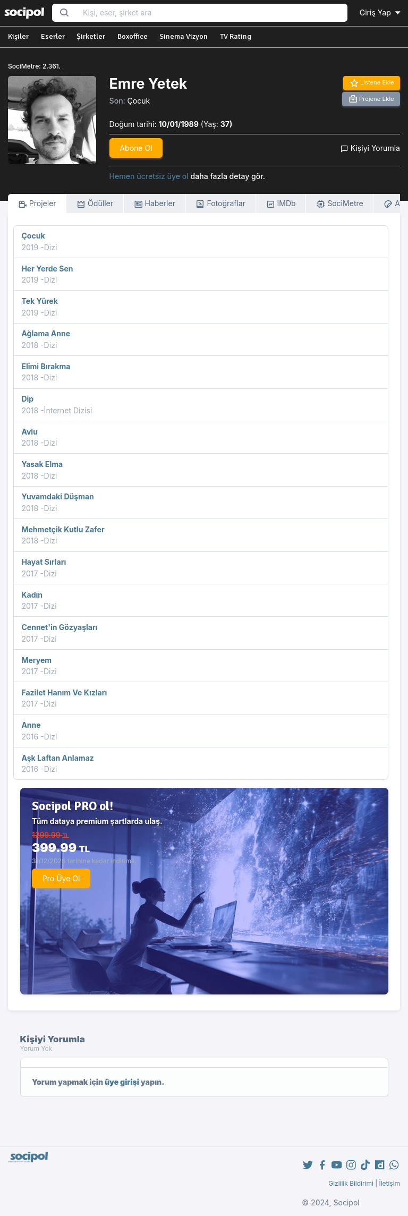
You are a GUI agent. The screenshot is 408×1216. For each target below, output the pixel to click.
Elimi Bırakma (45, 366)
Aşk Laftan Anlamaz (57, 757)
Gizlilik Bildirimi (350, 1183)
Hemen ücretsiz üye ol (149, 176)
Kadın (31, 594)
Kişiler (18, 36)
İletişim (389, 1183)
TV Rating (235, 36)
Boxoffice (132, 36)
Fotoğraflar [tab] (220, 204)
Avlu (29, 431)
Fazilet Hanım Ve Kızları (64, 692)
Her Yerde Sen (47, 268)
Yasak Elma (42, 464)
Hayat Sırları (43, 561)
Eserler (53, 36)
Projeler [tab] (37, 204)
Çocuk (139, 100)
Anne (30, 724)
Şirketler (90, 36)
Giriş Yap (381, 12)
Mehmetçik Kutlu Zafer (62, 529)
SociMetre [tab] (339, 204)
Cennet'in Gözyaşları (59, 627)
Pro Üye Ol (61, 878)
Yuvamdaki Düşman (57, 496)
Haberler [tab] (154, 204)
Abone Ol (136, 147)
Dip (27, 398)
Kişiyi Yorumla (370, 147)
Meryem (36, 660)
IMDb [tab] (281, 204)
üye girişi (122, 1081)
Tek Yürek (39, 300)
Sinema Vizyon (183, 36)
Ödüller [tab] (94, 204)
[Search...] (211, 13)
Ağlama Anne (45, 333)
